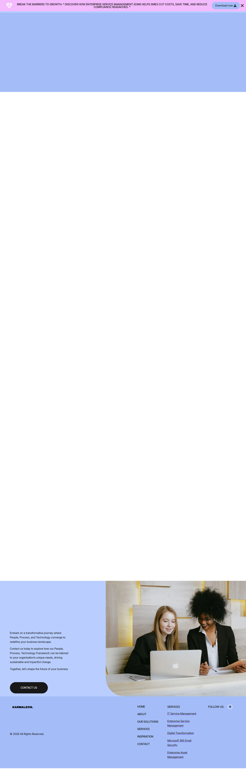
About (141, 717)
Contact (143, 747)
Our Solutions (147, 724)
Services (143, 732)
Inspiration (145, 739)
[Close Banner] (242, 6)
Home (141, 709)
